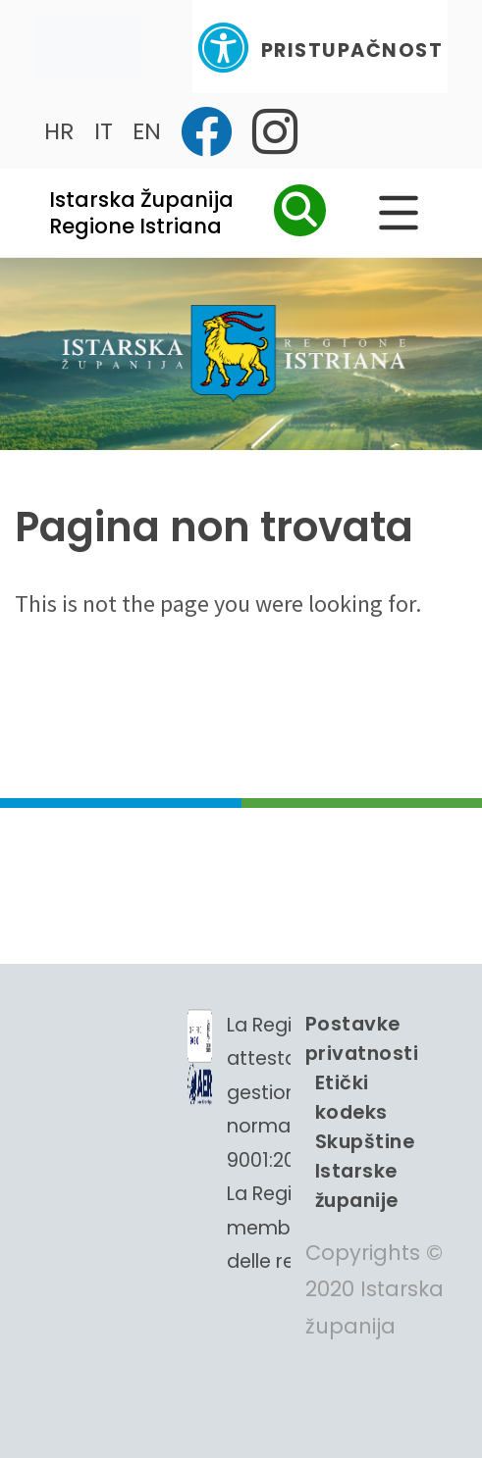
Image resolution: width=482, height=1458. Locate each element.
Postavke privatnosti (361, 1038)
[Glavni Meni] (398, 212)
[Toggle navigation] (87, 46)
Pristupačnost (320, 47)
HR (59, 131)
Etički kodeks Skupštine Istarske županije (364, 1141)
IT (103, 131)
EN (147, 131)
